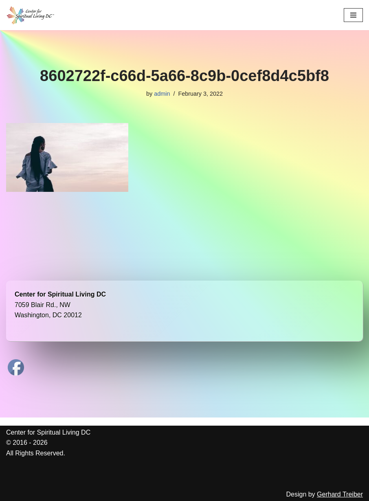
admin (162, 93)
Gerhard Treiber (340, 494)
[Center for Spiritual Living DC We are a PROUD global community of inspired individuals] (30, 15)
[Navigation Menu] (353, 15)
